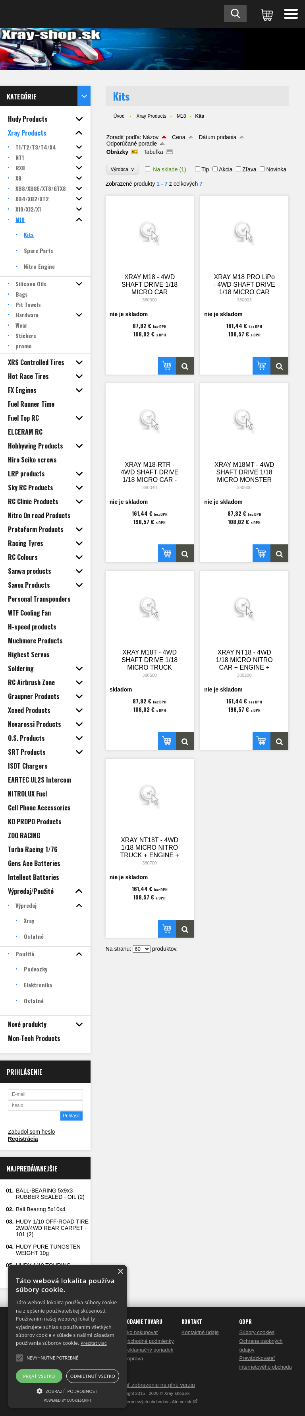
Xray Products (151, 116)
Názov (151, 137)
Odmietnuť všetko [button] (92, 1376)
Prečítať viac (94, 1343)
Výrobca (123, 169)
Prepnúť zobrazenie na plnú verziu (152, 1385)
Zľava (249, 169)
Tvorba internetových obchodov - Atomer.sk (152, 1401)
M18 (181, 116)
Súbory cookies (256, 1332)
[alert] (67, 1336)
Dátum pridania (217, 137)
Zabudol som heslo (31, 1132)
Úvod (119, 116)
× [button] (120, 1272)
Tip (205, 169)
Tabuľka (153, 152)
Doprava (133, 1359)
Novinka (276, 169)
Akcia (225, 169)
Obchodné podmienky (149, 1341)
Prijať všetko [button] (39, 1376)
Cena (178, 137)
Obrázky (117, 152)
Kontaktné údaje (200, 1332)
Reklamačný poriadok (148, 1350)
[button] (67, 1390)
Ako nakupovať (141, 1332)
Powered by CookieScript (67, 1400)
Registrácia (23, 1139)
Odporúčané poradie (131, 143)
